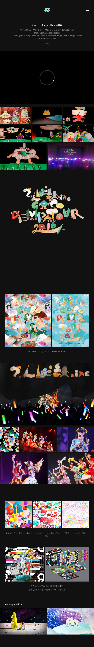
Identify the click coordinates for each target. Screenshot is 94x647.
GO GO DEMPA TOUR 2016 (55, 351)
